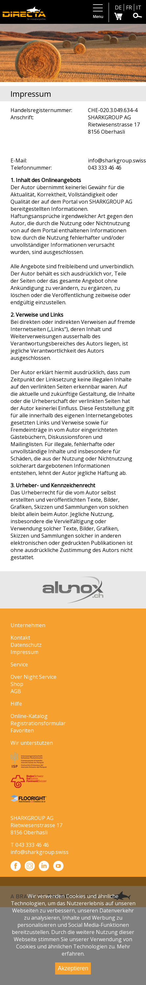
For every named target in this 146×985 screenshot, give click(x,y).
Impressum (24, 652)
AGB (15, 691)
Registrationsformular (38, 723)
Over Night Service (33, 676)
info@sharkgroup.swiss (39, 852)
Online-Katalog (29, 716)
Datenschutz (26, 644)
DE (118, 7)
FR (129, 7)
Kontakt (20, 637)
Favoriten (22, 730)
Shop (16, 684)
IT (138, 7)
